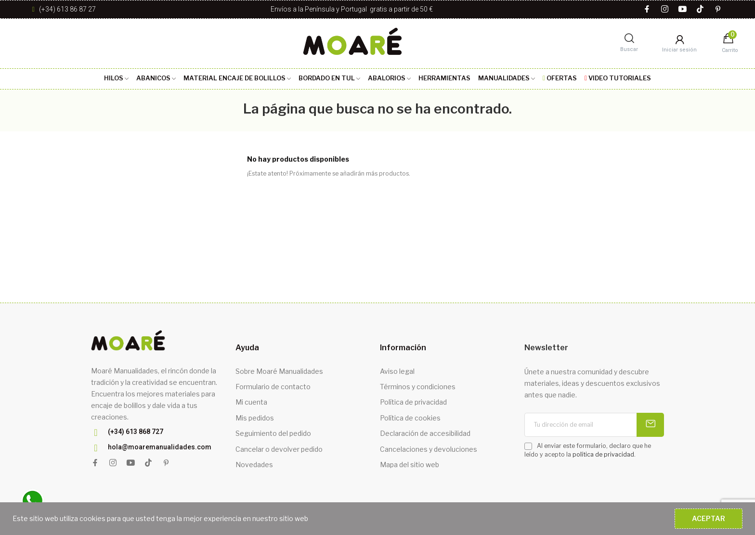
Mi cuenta (251, 402)
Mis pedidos (254, 418)
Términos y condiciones (418, 386)
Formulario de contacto (273, 386)
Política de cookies (410, 418)
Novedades (254, 464)
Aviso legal (397, 371)
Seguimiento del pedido (273, 433)
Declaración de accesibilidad (425, 433)
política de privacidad (603, 454)
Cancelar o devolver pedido (279, 449)
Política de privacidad (413, 402)
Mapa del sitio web (409, 464)
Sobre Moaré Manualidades (279, 371)
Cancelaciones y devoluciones (428, 449)
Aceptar (708, 518)
